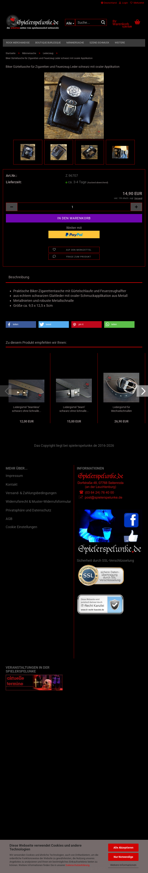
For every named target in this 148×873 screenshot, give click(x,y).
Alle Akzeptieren (123, 847)
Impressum (14, 476)
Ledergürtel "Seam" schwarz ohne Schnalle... (74, 409)
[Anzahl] (74, 207)
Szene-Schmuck (99, 42)
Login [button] (123, 3)
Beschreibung (19, 277)
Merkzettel (137, 3)
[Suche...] (70, 22)
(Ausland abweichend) (97, 182)
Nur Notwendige (123, 856)
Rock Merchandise (18, 42)
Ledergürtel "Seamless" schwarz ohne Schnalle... (26, 409)
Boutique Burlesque (48, 42)
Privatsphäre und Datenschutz (28, 510)
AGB (9, 519)
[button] (109, 3)
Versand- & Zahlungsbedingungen (31, 493)
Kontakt (11, 484)
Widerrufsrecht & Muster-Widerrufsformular (38, 501)
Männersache (75, 42)
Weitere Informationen (123, 865)
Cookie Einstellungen (21, 527)
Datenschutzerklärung (77, 865)
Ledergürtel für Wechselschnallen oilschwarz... (121, 409)
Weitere (120, 42)
